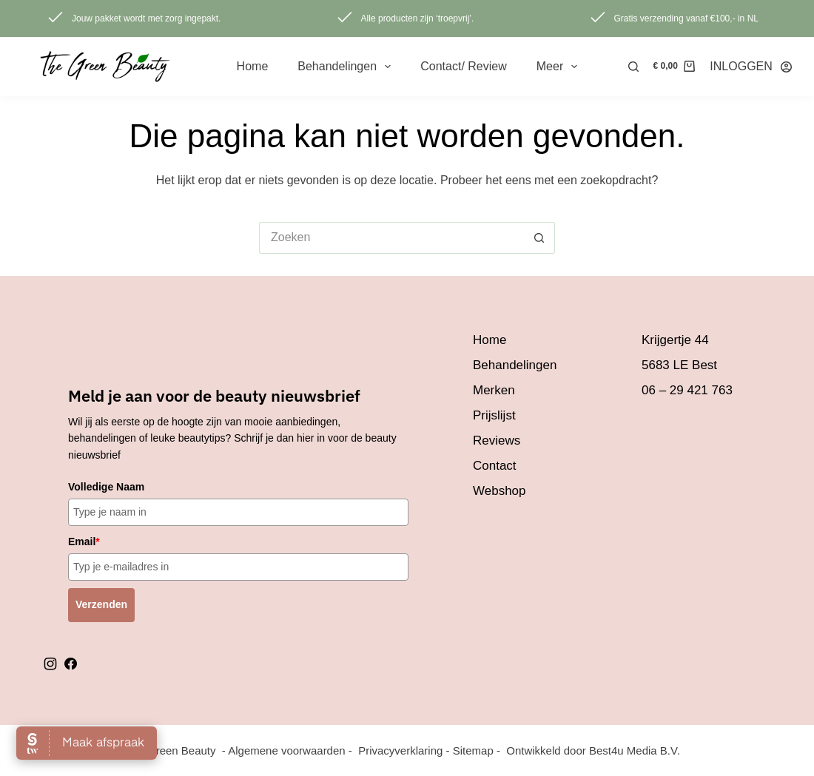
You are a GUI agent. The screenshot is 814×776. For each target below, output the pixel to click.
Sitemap (473, 750)
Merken (494, 390)
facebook (70, 663)
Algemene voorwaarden (286, 750)
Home (253, 66)
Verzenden (101, 604)
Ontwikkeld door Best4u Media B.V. (593, 750)
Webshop (499, 491)
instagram (50, 663)
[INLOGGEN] (751, 66)
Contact (495, 466)
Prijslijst (494, 415)
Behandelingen (347, 66)
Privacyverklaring (400, 750)
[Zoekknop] (539, 238)
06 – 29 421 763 (687, 390)
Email (84, 541)
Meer (560, 66)
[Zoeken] (633, 66)
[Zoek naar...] (391, 238)
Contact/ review (463, 66)
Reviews (496, 440)
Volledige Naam (106, 487)
